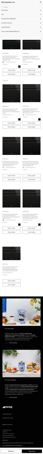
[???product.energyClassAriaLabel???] (3, 61)
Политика (4, 431)
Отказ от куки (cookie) (7, 435)
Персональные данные (8, 433)
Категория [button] (4, 10)
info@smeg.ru (19, 445)
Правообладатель (7, 430)
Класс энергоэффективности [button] (10, 31)
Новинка (6, 7)
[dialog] (19, 66)
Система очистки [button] (6, 23)
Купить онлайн (11, 70)
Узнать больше (11, 74)
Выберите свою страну (7, 424)
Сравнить (5, 64)
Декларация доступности (9, 437)
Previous (5, 312)
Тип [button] (2, 14)
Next (38, 312)
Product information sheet (11, 61)
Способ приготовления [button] (8, 18)
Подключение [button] (5, 27)
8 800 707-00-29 (10, 445)
